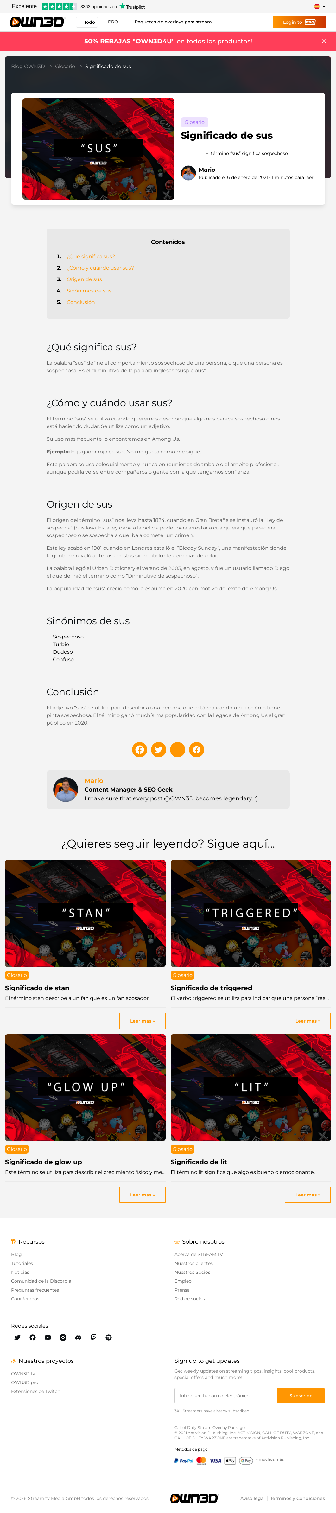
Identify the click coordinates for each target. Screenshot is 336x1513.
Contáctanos (25, 1299)
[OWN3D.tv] (194, 1498)
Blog (16, 1254)
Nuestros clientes (193, 1263)
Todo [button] (87, 22)
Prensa (182, 1290)
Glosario (69, 66)
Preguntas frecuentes (35, 1290)
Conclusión (81, 302)
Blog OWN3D (32, 66)
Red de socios (189, 1299)
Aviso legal (252, 1498)
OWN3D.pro (24, 1382)
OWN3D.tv (23, 1373)
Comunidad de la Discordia (41, 1281)
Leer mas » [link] (142, 1021)
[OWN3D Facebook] (32, 1337)
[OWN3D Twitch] (93, 1337)
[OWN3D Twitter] (17, 1337)
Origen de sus (84, 279)
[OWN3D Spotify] (108, 1337)
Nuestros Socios (192, 1272)
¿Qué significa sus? (91, 256)
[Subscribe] (301, 1395)
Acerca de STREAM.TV (198, 1254)
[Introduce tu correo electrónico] (226, 1395)
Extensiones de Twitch (35, 1391)
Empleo (183, 1281)
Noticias (20, 1272)
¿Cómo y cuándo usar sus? (100, 268)
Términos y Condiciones (297, 1498)
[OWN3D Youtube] (47, 1337)
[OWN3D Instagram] (63, 1337)
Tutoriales (22, 1263)
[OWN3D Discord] (78, 1337)
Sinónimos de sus (89, 291)
